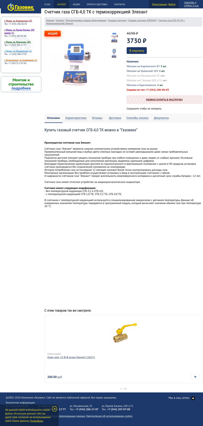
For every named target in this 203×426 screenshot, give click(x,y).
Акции (76, 4)
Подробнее (36, 420)
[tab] (53, 118)
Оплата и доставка (97, 4)
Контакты (119, 4)
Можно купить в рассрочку (164, 99)
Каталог (61, 4)
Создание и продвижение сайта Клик (101, 423)
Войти (171, 4)
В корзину (136, 50)
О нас (47, 4)
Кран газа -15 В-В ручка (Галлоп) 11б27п (71, 357)
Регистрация (159, 4)
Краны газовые (54, 353)
